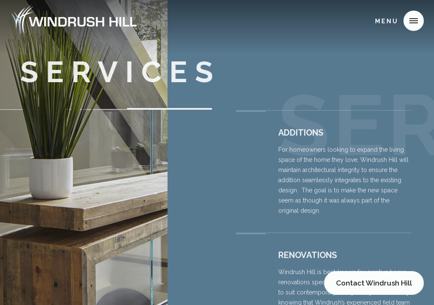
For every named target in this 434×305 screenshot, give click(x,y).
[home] (74, 20)
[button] (413, 21)
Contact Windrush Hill (374, 283)
